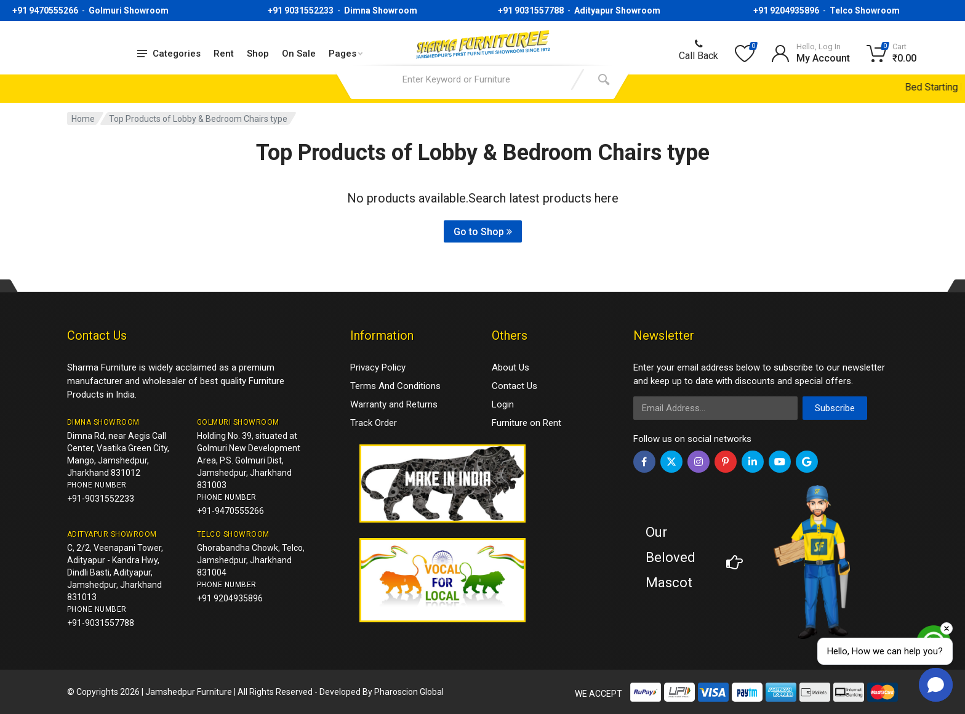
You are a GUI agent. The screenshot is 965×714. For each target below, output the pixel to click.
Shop (258, 53)
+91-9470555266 (230, 511)
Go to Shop (483, 232)
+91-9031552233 (100, 498)
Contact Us (514, 385)
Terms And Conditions (395, 385)
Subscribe (835, 408)
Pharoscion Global (409, 692)
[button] (936, 685)
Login (503, 404)
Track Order (373, 422)
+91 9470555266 (45, 10)
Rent (224, 53)
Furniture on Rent (526, 422)
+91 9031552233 (301, 10)
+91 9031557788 (531, 10)
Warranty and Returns (394, 404)
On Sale (299, 53)
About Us (510, 367)
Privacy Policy (378, 367)
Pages (345, 53)
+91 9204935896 (786, 10)
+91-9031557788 (100, 623)
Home (83, 119)
